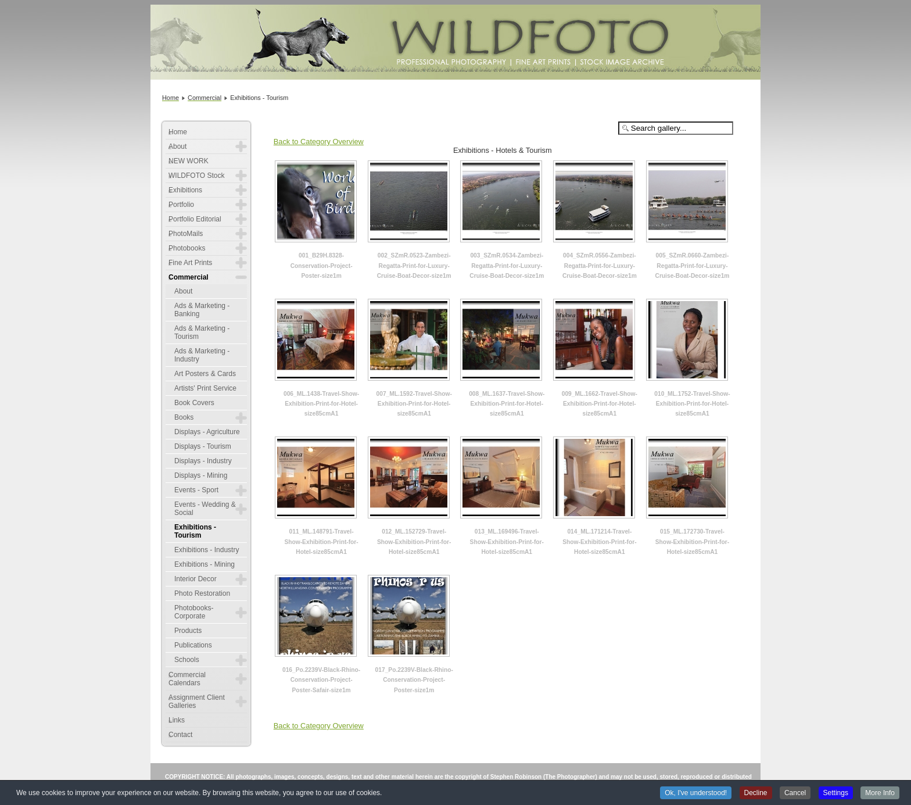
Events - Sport (196, 490)
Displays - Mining (200, 475)
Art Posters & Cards (205, 374)
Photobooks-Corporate (193, 612)
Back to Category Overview (319, 141)
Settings (835, 793)
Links (176, 720)
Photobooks (186, 248)
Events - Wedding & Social (205, 508)
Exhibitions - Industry (206, 550)
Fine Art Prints (190, 263)
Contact (180, 735)
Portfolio (181, 205)
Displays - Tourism (202, 446)
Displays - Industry (203, 461)
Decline (755, 793)
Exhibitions (185, 190)
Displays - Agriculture (207, 432)
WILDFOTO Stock (196, 175)
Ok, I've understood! (696, 793)
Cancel (795, 793)
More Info (880, 793)
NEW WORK (188, 161)
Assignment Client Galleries (196, 701)
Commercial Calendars (187, 679)
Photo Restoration (202, 593)
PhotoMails (185, 234)
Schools (186, 660)
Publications (193, 645)
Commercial (188, 277)
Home (177, 132)
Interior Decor (195, 579)
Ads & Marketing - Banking (201, 310)
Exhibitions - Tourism (195, 531)
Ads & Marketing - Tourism (201, 332)
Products (188, 631)
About (177, 146)
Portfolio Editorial (194, 219)
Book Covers (194, 403)
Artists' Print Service (205, 388)
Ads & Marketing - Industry (201, 355)
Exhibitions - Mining (204, 564)
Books (183, 417)
